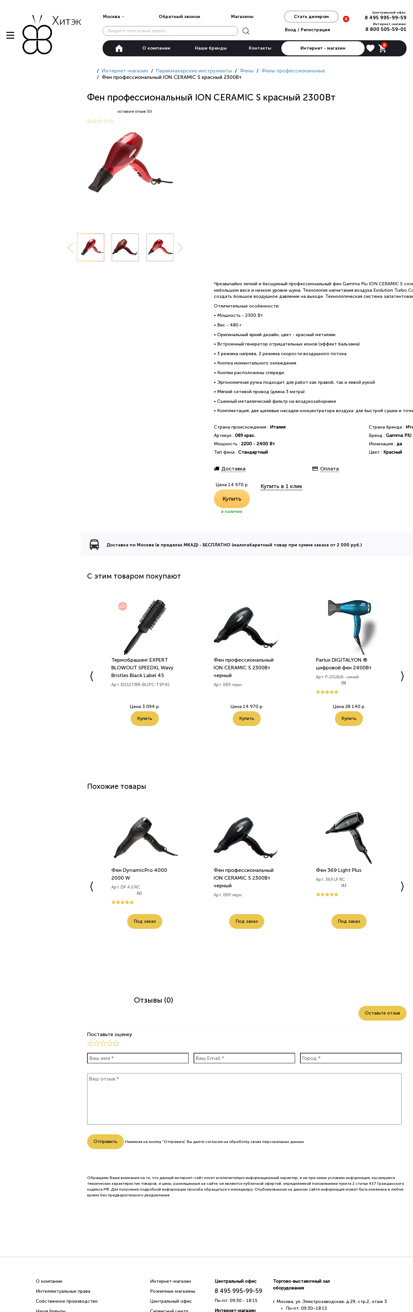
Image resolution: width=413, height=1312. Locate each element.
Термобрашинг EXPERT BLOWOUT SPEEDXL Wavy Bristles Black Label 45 (142, 667)
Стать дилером (311, 16)
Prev (70, 247)
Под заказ (145, 921)
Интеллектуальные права (63, 1291)
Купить (231, 498)
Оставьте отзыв (382, 1013)
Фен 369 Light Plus (338, 870)
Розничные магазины (172, 1291)
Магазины (242, 16)
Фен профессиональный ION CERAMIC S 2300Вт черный (244, 667)
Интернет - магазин (323, 48)
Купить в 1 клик (281, 486)
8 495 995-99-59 (386, 17)
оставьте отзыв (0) (134, 111)
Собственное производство (67, 1301)
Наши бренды (211, 48)
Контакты (260, 48)
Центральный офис (171, 1301)
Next (180, 247)
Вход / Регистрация (307, 30)
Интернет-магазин (170, 1281)
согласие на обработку (227, 1141)
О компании (156, 48)
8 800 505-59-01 (386, 29)
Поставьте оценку (109, 1034)
